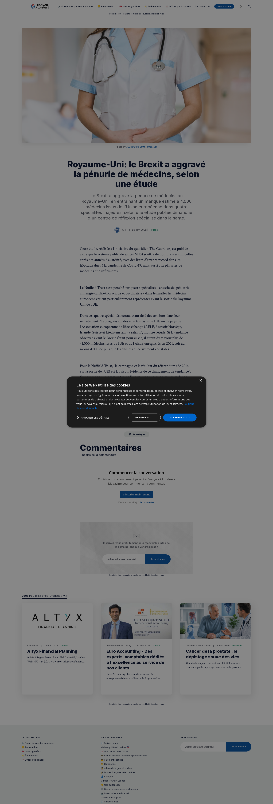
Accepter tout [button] (180, 417)
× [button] (200, 380)
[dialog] (136, 402)
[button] (92, 417)
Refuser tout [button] (144, 417)
